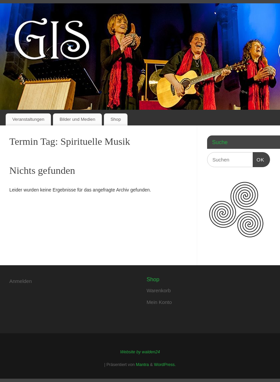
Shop (116, 119)
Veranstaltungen (28, 119)
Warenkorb (158, 290)
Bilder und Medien (77, 119)
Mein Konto (159, 302)
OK (259, 158)
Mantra (142, 364)
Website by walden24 (140, 352)
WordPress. (165, 364)
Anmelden (20, 281)
